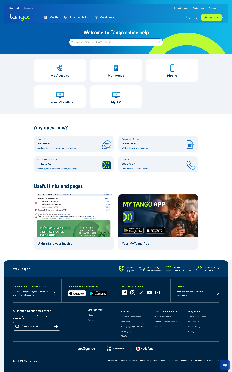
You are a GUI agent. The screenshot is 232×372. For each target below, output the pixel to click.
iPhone (90, 315)
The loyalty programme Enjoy (133, 326)
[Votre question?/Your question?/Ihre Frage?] (116, 42)
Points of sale (198, 8)
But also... (126, 311)
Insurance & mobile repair (131, 316)
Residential (14, 8)
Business (28, 8)
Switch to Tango (194, 326)
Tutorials (158, 326)
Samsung (91, 319)
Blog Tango (125, 336)
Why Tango (194, 311)
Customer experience (197, 316)
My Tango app (127, 331)
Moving (191, 331)
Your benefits (193, 321)
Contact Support (181, 8)
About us (212, 8)
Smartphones (95, 309)
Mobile (51, 17)
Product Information (162, 316)
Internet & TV (76, 17)
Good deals (104, 17)
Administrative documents (165, 321)
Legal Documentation (166, 311)
